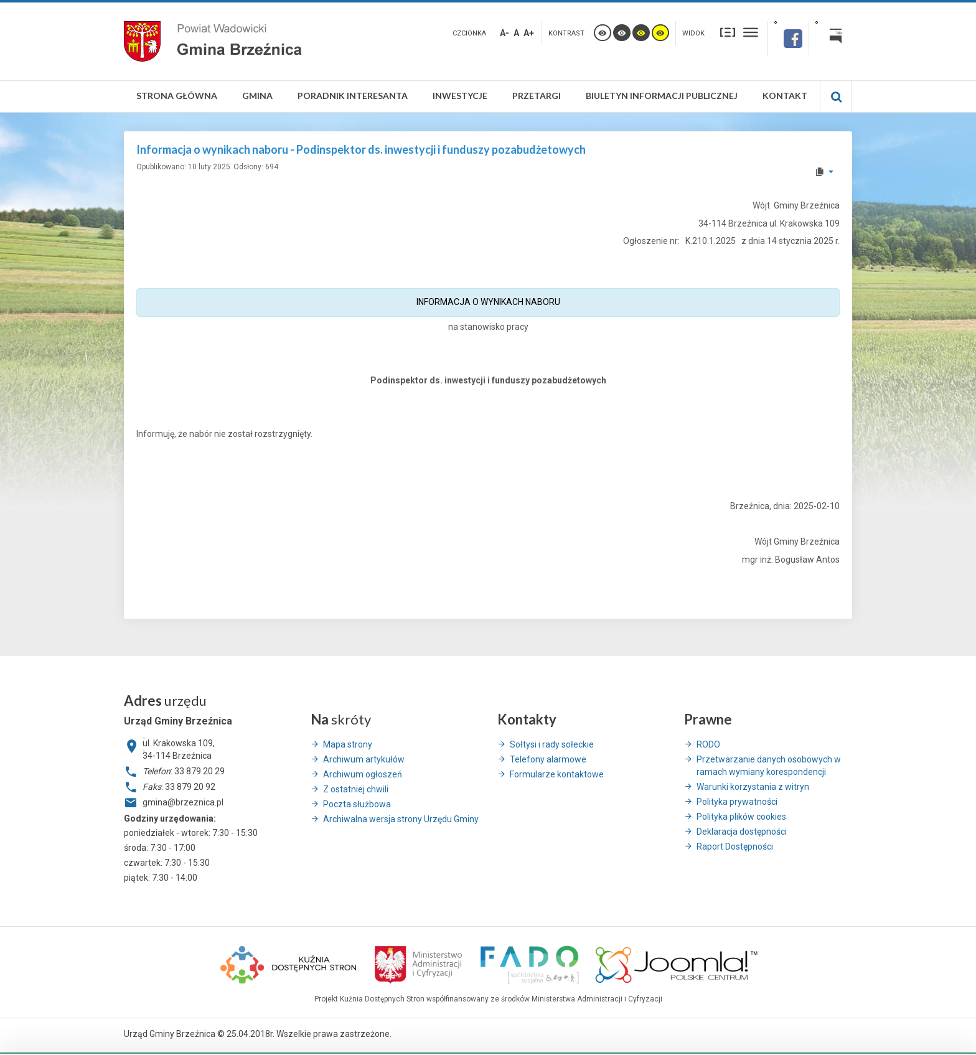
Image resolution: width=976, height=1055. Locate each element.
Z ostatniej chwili (355, 789)
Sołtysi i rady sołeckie (552, 744)
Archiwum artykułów (364, 759)
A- (504, 33)
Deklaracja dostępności (742, 832)
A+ (528, 33)
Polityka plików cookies (741, 817)
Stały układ (727, 32)
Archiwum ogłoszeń (362, 774)
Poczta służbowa (357, 804)
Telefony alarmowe (548, 759)
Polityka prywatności (737, 802)
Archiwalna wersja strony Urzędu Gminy (401, 819)
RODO (708, 744)
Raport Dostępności (735, 846)
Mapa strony (347, 744)
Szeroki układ (750, 32)
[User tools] (824, 171)
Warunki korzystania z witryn (753, 787)
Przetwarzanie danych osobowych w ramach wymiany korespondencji (769, 765)
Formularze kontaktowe (557, 774)
